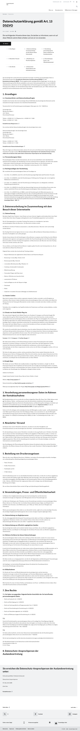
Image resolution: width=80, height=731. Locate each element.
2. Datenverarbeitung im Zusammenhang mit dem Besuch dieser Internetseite (31, 51)
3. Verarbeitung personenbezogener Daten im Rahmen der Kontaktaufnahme (48, 51)
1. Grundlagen (11, 49)
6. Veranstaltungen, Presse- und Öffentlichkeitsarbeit (48, 60)
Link (55, 445)
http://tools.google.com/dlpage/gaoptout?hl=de (37, 386)
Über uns (51, 10)
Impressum (11, 728)
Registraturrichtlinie (43, 404)
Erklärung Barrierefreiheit (21, 728)
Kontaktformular (7, 691)
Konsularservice (59, 10)
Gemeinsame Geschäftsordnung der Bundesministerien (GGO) (17, 406)
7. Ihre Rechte (11, 66)
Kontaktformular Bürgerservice (10, 123)
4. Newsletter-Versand (13, 58)
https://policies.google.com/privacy (23, 383)
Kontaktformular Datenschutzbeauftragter (13, 146)
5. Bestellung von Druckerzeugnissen (30, 59)
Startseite (5, 14)
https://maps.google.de (13, 379)
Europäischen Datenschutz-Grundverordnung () (29, 79)
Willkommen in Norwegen (71, 10)
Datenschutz (5, 728)
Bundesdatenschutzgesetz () (11, 81)
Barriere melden (31, 728)
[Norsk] (73, 2)
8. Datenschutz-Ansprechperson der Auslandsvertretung (31, 68)
